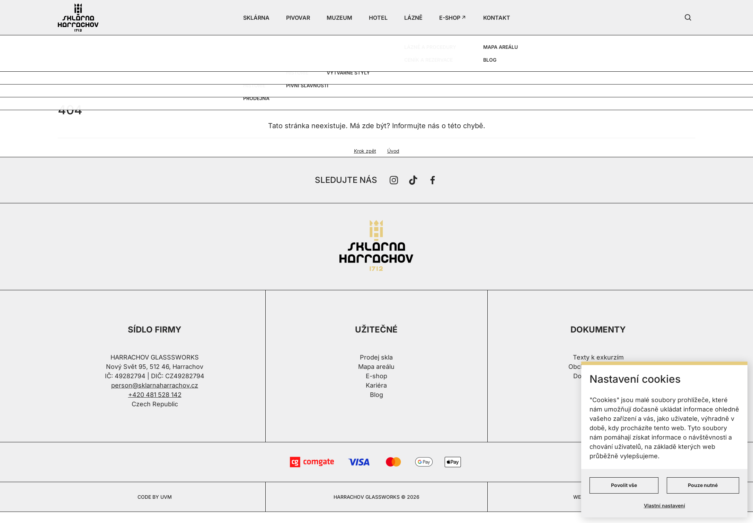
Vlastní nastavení (664, 505)
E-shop (376, 376)
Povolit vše (624, 485)
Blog (376, 394)
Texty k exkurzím (598, 357)
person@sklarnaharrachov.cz (154, 385)
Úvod (393, 151)
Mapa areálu (376, 366)
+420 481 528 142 (154, 394)
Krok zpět (365, 151)
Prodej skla (376, 357)
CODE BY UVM (155, 497)
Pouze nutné (703, 485)
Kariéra (376, 385)
